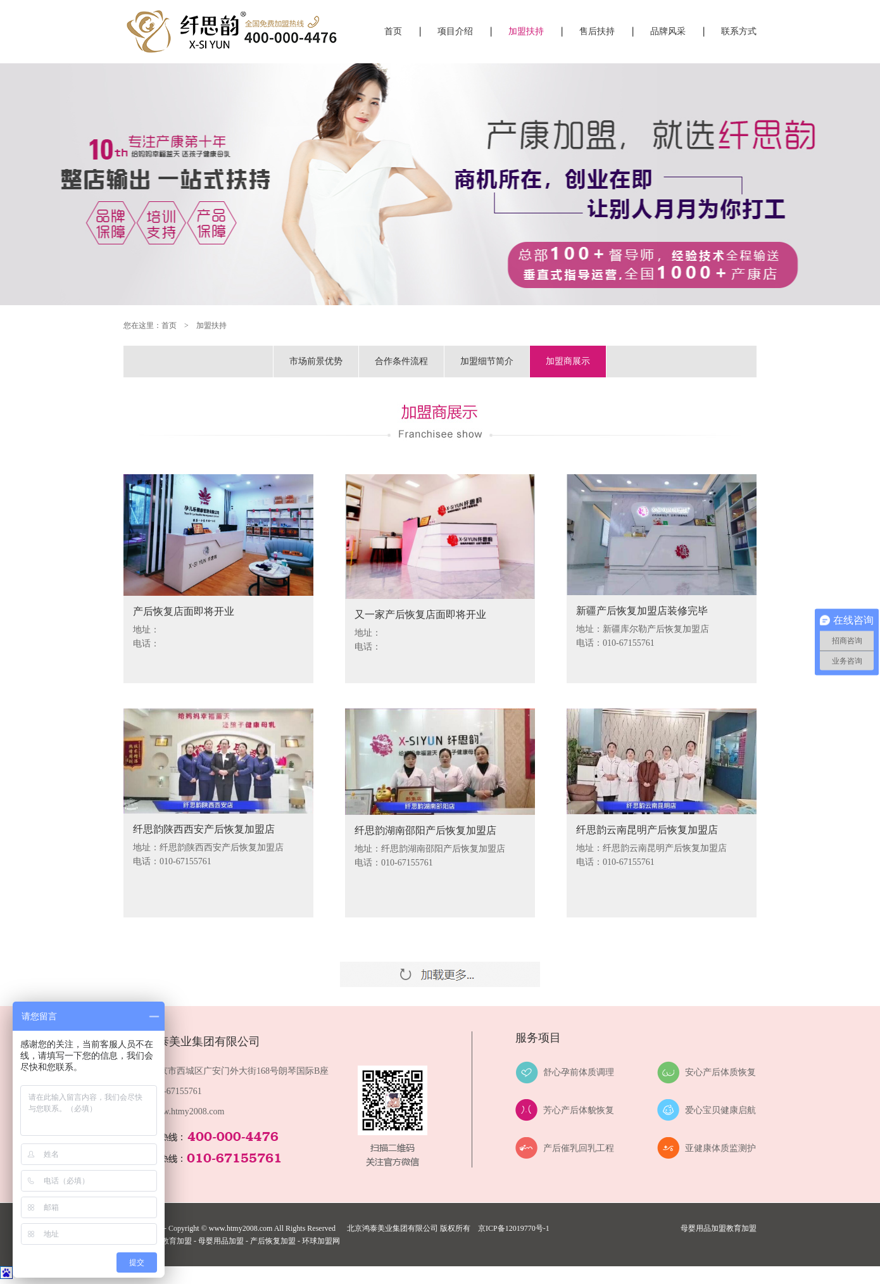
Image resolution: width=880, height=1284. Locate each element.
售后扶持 (597, 31)
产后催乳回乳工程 (578, 1148)
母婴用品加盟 (703, 1228)
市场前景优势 (316, 361)
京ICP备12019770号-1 (514, 1228)
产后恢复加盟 (273, 1241)
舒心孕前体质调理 (578, 1072)
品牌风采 (668, 31)
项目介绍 (455, 31)
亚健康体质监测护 (720, 1148)
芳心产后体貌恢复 (578, 1110)
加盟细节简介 (486, 361)
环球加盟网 (321, 1241)
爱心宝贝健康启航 (720, 1110)
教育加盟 (741, 1228)
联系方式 (739, 31)
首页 (393, 31)
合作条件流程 (401, 361)
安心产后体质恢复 (720, 1072)
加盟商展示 (568, 361)
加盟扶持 (526, 31)
